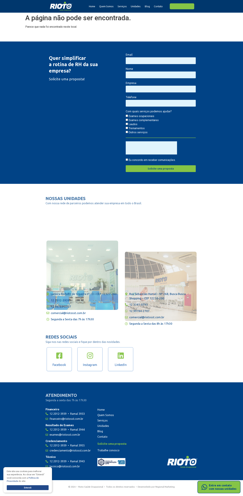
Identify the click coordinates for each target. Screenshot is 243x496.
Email (129, 54)
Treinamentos (137, 128)
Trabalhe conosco (108, 450)
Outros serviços (138, 132)
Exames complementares (144, 120)
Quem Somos (106, 6)
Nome (129, 68)
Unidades (136, 6)
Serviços (122, 6)
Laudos (133, 124)
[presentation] (151, 147)
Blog (147, 6)
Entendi (28, 487)
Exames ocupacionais (141, 116)
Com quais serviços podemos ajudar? (149, 111)
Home (92, 6)
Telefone (131, 97)
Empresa (131, 83)
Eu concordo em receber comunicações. (152, 160)
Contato (158, 6)
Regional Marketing (165, 487)
